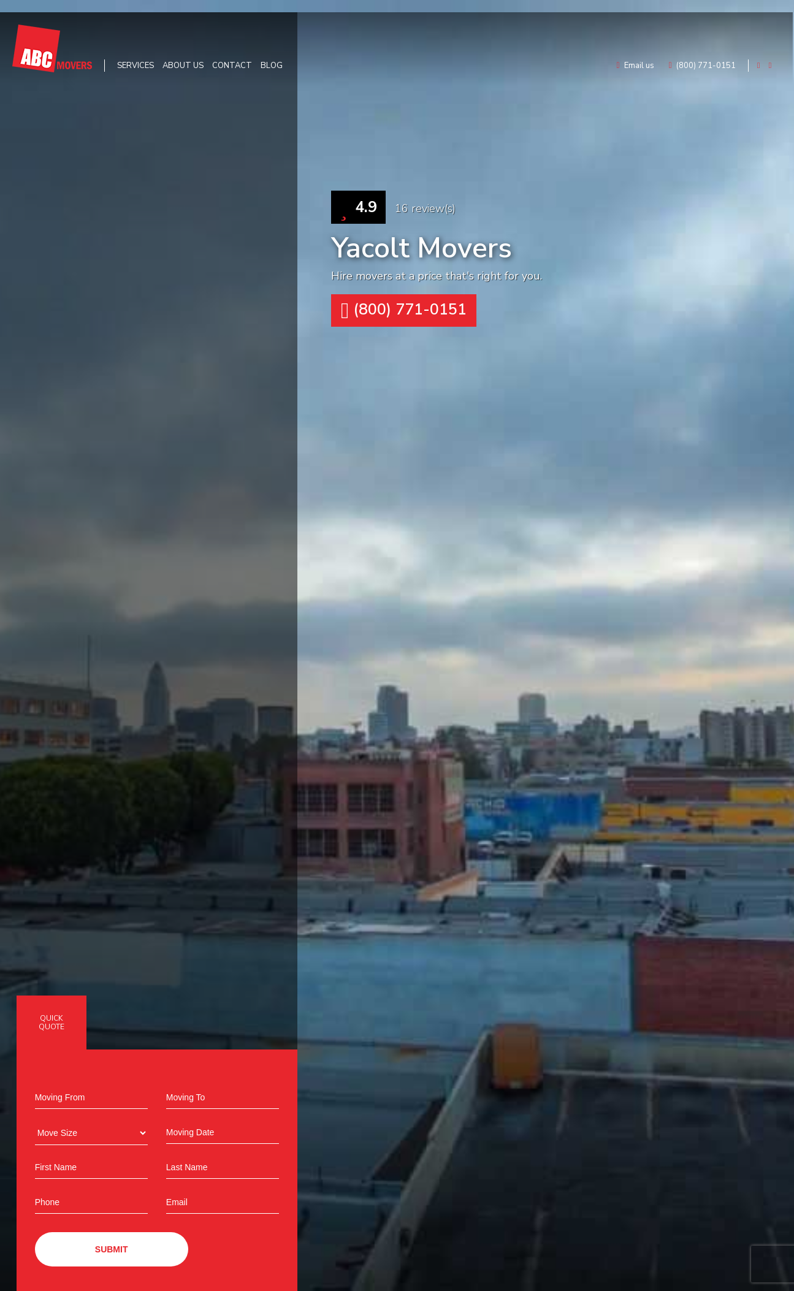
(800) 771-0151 (404, 310)
